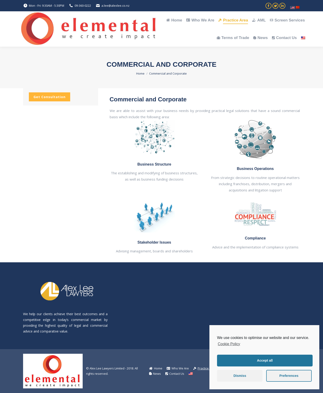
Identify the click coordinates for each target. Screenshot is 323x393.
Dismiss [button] (239, 376)
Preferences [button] (288, 376)
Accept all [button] (265, 360)
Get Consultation (49, 97)
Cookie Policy (229, 344)
